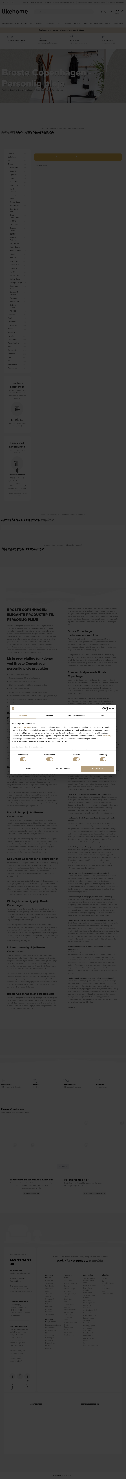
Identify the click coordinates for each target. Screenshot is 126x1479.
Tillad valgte (63, 769)
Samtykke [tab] (23, 715)
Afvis (28, 769)
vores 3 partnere (23, 727)
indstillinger (108, 736)
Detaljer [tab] (49, 715)
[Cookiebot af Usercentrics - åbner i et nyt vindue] (104, 709)
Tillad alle (97, 769)
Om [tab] (102, 715)
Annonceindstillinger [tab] (76, 715)
